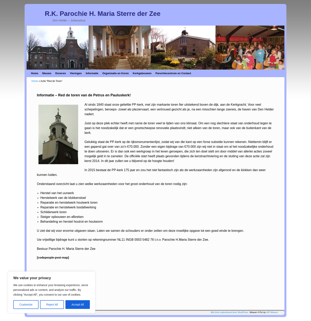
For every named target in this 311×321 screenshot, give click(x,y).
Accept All (78, 304)
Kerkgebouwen (142, 73)
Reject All (52, 304)
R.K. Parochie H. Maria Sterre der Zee (102, 13)
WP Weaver (272, 312)
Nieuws (46, 73)
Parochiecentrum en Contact (173, 73)
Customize (26, 304)
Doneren (60, 73)
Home (34, 73)
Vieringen (76, 73)
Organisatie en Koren (115, 73)
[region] (51, 292)
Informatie (92, 73)
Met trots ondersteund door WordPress (230, 312)
